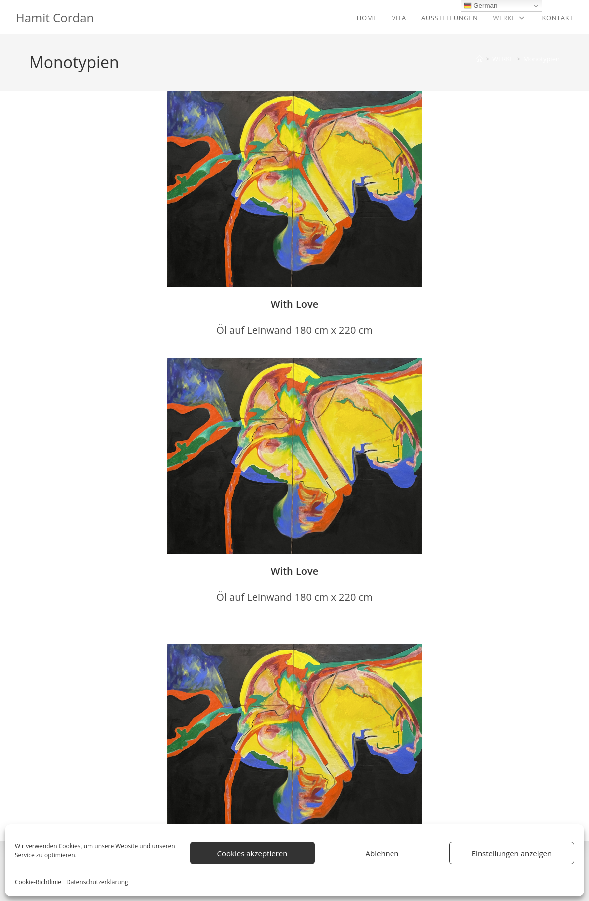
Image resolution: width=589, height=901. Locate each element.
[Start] (479, 58)
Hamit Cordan (55, 17)
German (481, 6)
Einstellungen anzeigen (512, 853)
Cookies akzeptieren (252, 853)
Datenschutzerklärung (97, 882)
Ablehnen (382, 853)
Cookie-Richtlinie (38, 882)
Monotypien (541, 58)
